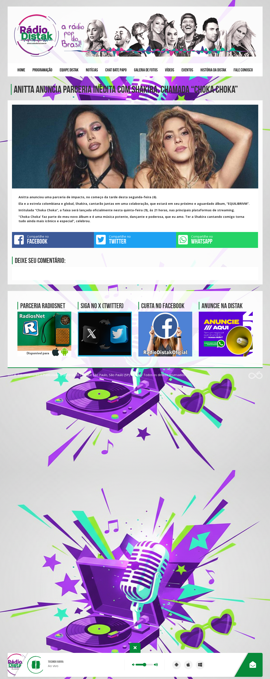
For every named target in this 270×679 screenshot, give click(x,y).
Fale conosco (243, 69)
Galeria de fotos (146, 69)
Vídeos (169, 69)
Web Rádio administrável (255, 375)
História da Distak (213, 69)
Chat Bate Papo (116, 69)
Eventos (187, 69)
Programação (42, 69)
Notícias (92, 69)
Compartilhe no (53, 239)
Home (21, 69)
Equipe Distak (69, 69)
